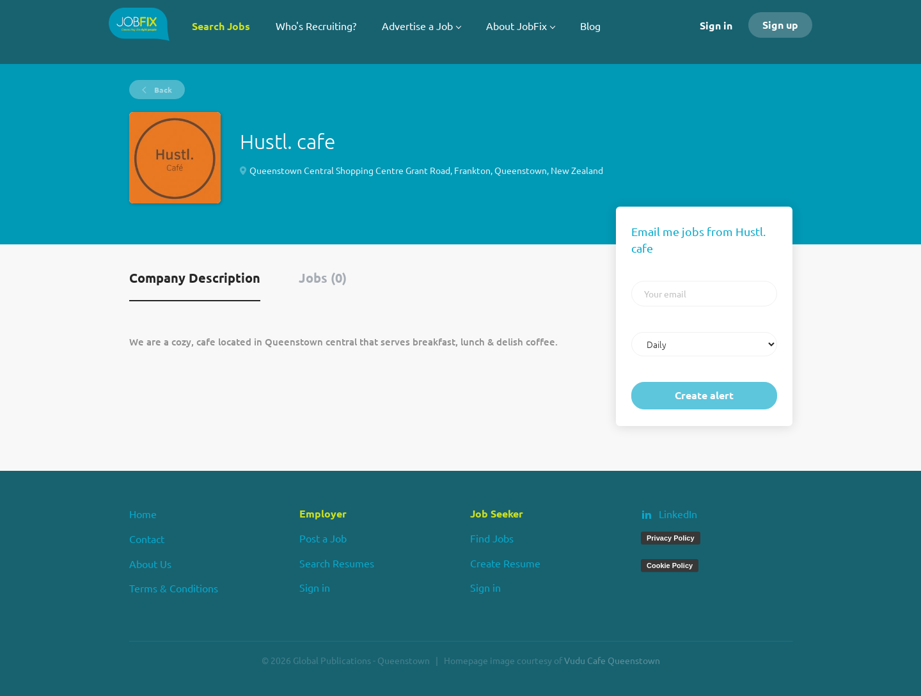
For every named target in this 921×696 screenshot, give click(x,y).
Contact (146, 538)
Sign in (716, 25)
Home (143, 513)
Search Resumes (336, 563)
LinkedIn (678, 513)
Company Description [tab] (194, 277)
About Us (150, 563)
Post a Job (323, 538)
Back (162, 89)
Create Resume (505, 563)
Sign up (780, 24)
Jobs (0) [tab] (323, 277)
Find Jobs (492, 538)
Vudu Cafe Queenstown (612, 660)
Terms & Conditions (173, 587)
